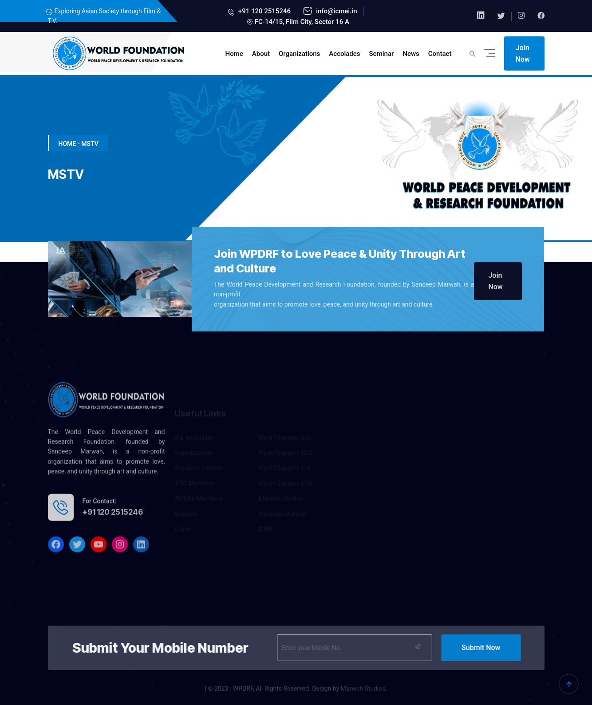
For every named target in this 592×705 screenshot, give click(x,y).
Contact (440, 54)
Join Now (523, 53)
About (261, 54)
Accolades (344, 54)
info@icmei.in (335, 11)
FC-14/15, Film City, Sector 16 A (302, 22)
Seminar (381, 54)
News (411, 54)
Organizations (299, 54)
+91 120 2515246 (264, 11)
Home (234, 54)
